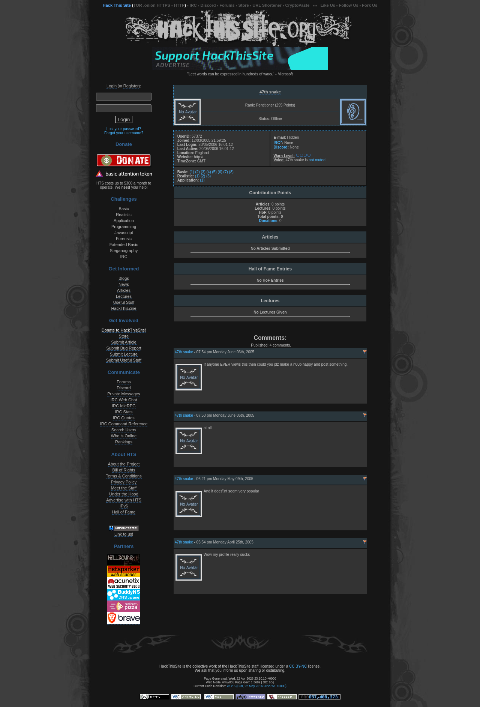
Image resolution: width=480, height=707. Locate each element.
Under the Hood (123, 494)
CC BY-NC (298, 666)
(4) (209, 172)
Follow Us (348, 5)
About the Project (124, 464)
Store (243, 5)
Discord (208, 5)
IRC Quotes (123, 418)
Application (124, 220)
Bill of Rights (123, 470)
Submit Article (123, 342)
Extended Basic (124, 244)
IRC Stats (123, 412)
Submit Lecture (124, 354)
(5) (214, 172)
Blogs (123, 278)
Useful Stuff (124, 302)
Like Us (328, 5)
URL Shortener (266, 5)
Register (131, 86)
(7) (226, 172)
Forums (226, 5)
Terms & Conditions (123, 476)
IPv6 (124, 506)
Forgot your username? (123, 133)
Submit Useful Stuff (123, 360)
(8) (231, 172)
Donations (268, 221)
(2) (197, 172)
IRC (193, 5)
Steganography (124, 250)
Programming (123, 226)
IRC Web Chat (124, 400)
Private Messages (123, 394)
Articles (123, 290)
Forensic (124, 238)
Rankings (123, 442)
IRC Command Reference (124, 424)
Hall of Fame (123, 512)
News (123, 284)
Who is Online (123, 436)
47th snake (270, 92)
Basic (124, 208)
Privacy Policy (123, 482)
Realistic (124, 214)
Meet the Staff (123, 488)
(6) (220, 172)
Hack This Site (117, 5)
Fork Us (369, 5)
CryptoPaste (297, 5)
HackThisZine (123, 308)
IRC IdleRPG (124, 406)
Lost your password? (123, 129)
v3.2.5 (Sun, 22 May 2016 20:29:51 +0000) (256, 686)
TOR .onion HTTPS (152, 5)
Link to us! (123, 534)
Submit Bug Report (123, 348)
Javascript (123, 232)
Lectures (124, 296)
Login (111, 86)
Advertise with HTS (123, 500)
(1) (191, 172)
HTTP (179, 5)
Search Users (123, 430)
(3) (203, 172)
